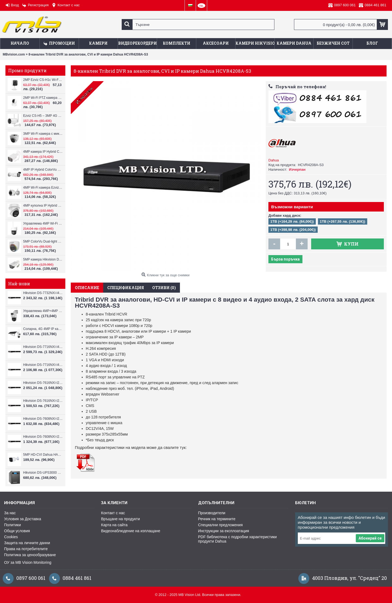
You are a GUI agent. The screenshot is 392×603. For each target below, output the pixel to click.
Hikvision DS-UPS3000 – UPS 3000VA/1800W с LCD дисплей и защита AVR (43, 473)
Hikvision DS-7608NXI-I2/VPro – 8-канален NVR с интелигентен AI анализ (43, 437)
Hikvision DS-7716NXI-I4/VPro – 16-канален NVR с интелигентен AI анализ (43, 365)
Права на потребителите (26, 549)
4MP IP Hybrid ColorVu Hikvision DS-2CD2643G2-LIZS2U (43, 170)
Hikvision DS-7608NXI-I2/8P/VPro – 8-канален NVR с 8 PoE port (43, 419)
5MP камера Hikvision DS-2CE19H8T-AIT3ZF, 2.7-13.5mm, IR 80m (43, 259)
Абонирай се (370, 538)
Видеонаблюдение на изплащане (130, 531)
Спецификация (125, 287)
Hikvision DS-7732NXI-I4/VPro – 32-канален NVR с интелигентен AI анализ (43, 293)
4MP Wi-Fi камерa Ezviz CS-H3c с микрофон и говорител (43, 187)
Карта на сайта (114, 525)
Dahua (273, 160)
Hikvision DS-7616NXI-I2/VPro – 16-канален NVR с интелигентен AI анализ (43, 401)
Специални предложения (220, 525)
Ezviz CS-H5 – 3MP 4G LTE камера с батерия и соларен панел (43, 116)
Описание (87, 287)
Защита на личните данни (27, 543)
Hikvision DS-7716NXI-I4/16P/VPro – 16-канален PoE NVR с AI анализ (43, 347)
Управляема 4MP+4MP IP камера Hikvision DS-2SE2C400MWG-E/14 (43, 311)
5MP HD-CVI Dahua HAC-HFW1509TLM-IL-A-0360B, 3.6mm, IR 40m (43, 455)
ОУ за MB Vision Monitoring (27, 562)
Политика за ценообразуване (30, 555)
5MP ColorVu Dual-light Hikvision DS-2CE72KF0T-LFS (43, 241)
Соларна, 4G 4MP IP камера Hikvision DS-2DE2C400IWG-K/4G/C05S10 (43, 329)
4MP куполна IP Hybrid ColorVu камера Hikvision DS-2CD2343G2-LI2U (43, 205)
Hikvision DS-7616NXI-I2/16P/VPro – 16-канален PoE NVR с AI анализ (43, 383)
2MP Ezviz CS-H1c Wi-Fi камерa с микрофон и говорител (43, 80)
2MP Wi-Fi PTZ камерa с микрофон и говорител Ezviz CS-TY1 (43, 98)
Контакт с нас (113, 513)
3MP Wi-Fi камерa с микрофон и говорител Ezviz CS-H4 (43, 134)
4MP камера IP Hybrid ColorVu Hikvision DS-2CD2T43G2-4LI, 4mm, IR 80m (43, 152)
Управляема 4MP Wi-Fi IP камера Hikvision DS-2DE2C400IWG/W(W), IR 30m (43, 223)
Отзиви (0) (164, 287)
